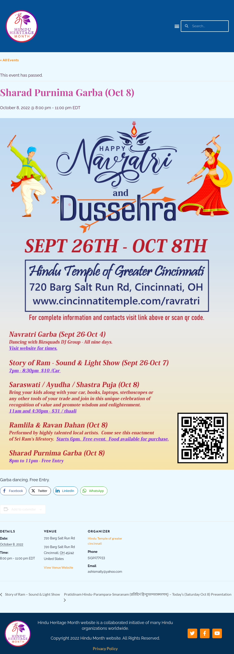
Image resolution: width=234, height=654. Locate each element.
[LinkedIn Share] (65, 490)
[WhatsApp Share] (94, 490)
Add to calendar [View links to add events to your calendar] (23, 509)
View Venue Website (58, 567)
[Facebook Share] (13, 490)
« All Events (9, 60)
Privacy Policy (105, 648)
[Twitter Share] (40, 490)
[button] (177, 26)
